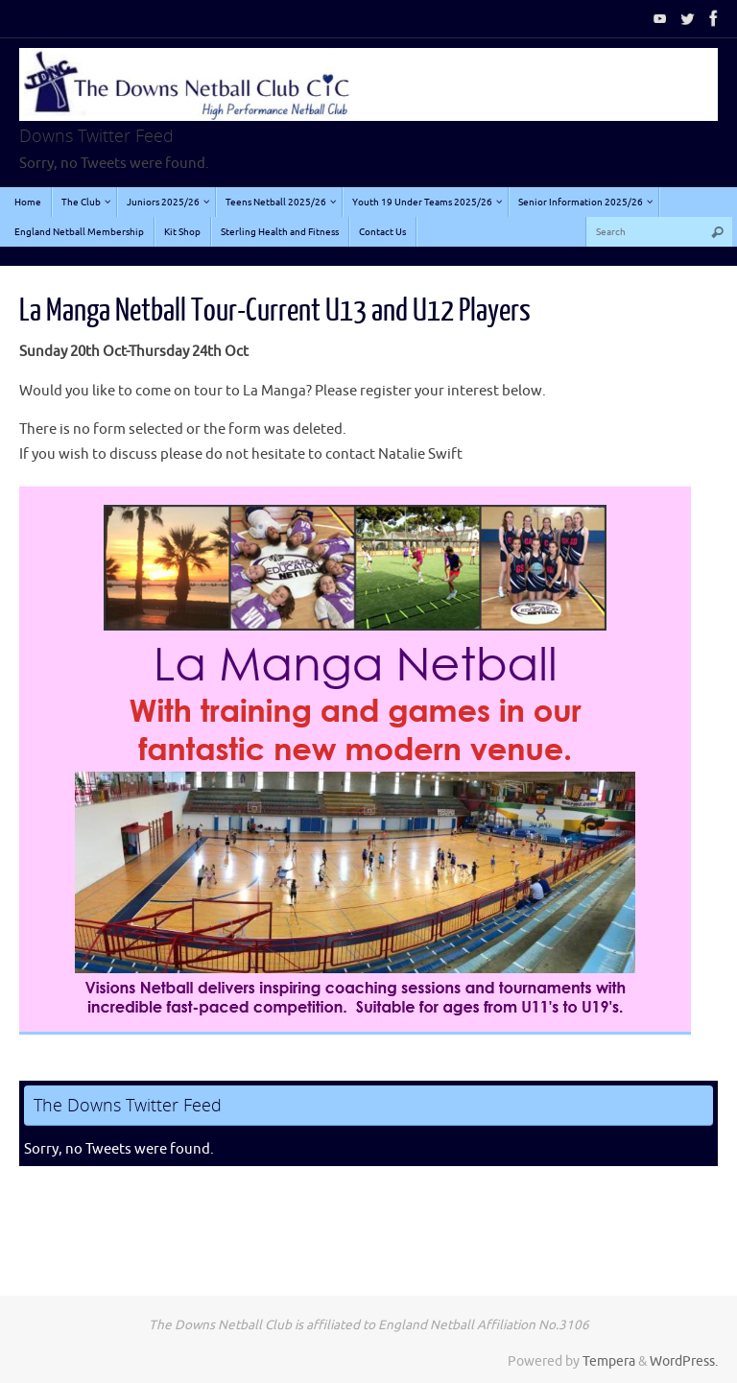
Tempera (608, 1361)
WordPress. (684, 1361)
